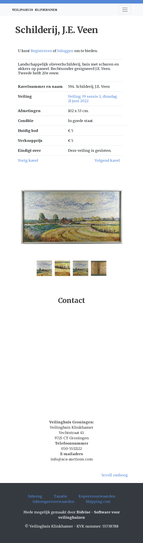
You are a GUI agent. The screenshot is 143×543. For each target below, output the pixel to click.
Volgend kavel (107, 160)
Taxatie (60, 496)
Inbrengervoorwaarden (53, 501)
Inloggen (65, 51)
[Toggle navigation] (125, 9)
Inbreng (35, 496)
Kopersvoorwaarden (97, 496)
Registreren (41, 51)
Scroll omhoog (115, 475)
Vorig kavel (28, 160)
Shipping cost (98, 501)
